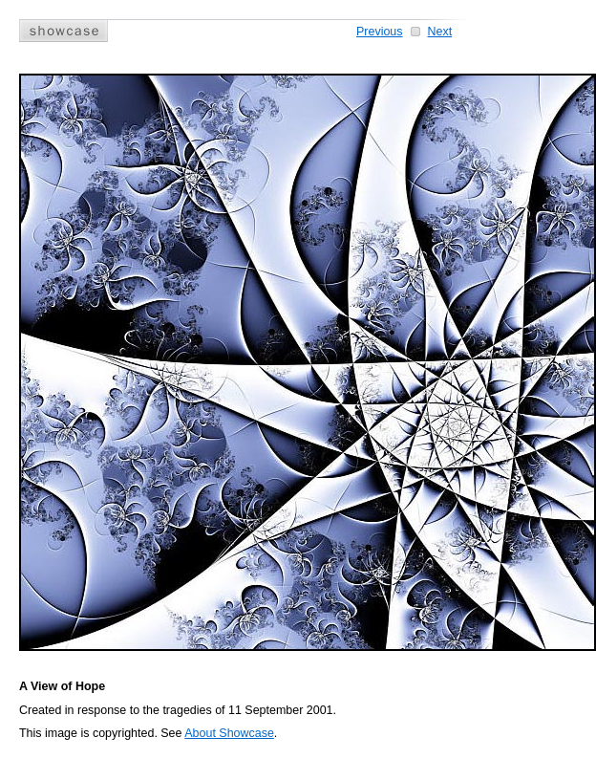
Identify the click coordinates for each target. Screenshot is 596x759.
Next (440, 31)
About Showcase (229, 733)
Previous (379, 31)
